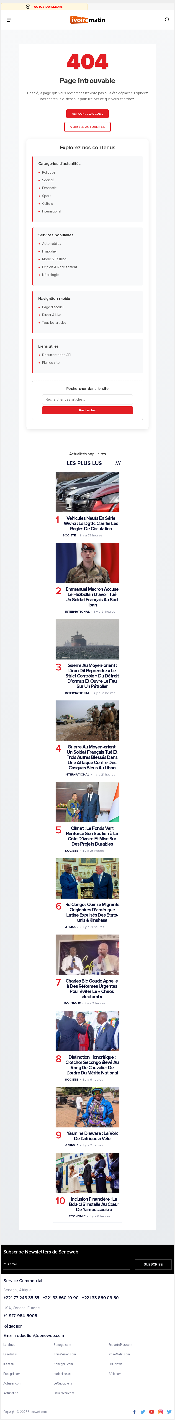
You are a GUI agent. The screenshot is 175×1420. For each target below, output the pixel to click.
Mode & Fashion (54, 259)
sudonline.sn (62, 1374)
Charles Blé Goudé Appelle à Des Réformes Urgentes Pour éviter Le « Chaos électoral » (92, 988)
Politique (48, 172)
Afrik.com (115, 1374)
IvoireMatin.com (119, 1355)
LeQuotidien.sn (64, 1384)
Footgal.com (12, 1374)
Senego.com (62, 1345)
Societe (69, 535)
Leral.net (9, 1345)
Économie (49, 188)
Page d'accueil (53, 307)
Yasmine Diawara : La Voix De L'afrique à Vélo (92, 1136)
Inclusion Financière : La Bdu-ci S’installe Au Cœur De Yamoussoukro (94, 1204)
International (51, 211)
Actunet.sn (10, 1393)
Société (48, 180)
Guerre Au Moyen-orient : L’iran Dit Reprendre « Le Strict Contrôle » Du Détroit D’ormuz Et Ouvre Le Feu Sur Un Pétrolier (92, 676)
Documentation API (56, 355)
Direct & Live (51, 315)
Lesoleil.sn (10, 1355)
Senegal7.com (63, 1364)
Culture (47, 204)
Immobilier (49, 251)
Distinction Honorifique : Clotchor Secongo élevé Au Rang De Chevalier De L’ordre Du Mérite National (92, 1064)
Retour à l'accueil (87, 114)
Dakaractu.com (64, 1393)
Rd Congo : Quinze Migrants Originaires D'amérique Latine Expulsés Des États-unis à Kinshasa (92, 912)
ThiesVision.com (65, 1355)
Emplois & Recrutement (59, 267)
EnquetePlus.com (120, 1345)
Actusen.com (12, 1384)
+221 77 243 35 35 (21, 1298)
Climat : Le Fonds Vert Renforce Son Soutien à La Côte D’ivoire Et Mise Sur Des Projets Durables (92, 836)
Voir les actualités (87, 127)
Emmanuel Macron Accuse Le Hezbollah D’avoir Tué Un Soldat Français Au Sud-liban (92, 597)
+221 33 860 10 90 (60, 1298)
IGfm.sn (8, 1364)
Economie (77, 1216)
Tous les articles (54, 323)
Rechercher (87, 410)
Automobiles (51, 244)
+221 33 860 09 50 (100, 1298)
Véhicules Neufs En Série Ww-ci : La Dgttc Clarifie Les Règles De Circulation (91, 523)
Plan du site (51, 363)
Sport (46, 196)
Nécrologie (50, 275)
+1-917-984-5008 (20, 1316)
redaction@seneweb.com (39, 1336)
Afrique (71, 927)
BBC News (115, 1364)
